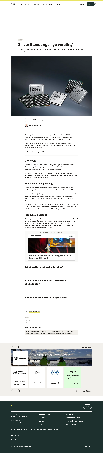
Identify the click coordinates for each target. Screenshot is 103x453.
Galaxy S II (39, 148)
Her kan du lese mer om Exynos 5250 (46, 297)
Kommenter (37, 120)
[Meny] (97, 4)
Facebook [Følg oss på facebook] (42, 418)
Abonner (90, 4)
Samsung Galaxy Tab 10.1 (65, 190)
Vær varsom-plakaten (37, 429)
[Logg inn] (81, 4)
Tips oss (87, 406)
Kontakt (51, 440)
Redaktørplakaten (53, 429)
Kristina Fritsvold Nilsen (19, 416)
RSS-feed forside (44, 414)
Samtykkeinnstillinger (73, 418)
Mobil (20, 39)
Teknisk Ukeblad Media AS (26, 446)
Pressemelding (34, 311)
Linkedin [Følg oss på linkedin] (41, 421)
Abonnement (51, 435)
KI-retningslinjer (71, 424)
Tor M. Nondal (16, 423)
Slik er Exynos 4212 (39, 152)
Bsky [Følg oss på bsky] (40, 424)
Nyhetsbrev (70, 414)
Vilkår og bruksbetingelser (74, 421)
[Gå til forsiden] (13, 4)
